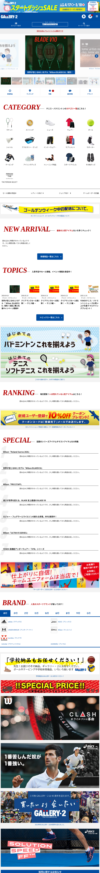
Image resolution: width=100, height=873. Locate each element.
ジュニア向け (63, 193)
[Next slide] (96, 56)
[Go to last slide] (3, 56)
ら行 (88, 613)
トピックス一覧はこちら (50, 317)
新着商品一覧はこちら (49, 256)
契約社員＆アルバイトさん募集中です (50, 31)
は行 (57, 613)
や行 (78, 613)
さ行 (26, 613)
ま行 (68, 613)
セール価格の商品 (9, 193)
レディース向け (36, 193)
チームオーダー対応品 (91, 193)
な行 (47, 613)
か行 (16, 613)
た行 (36, 613)
